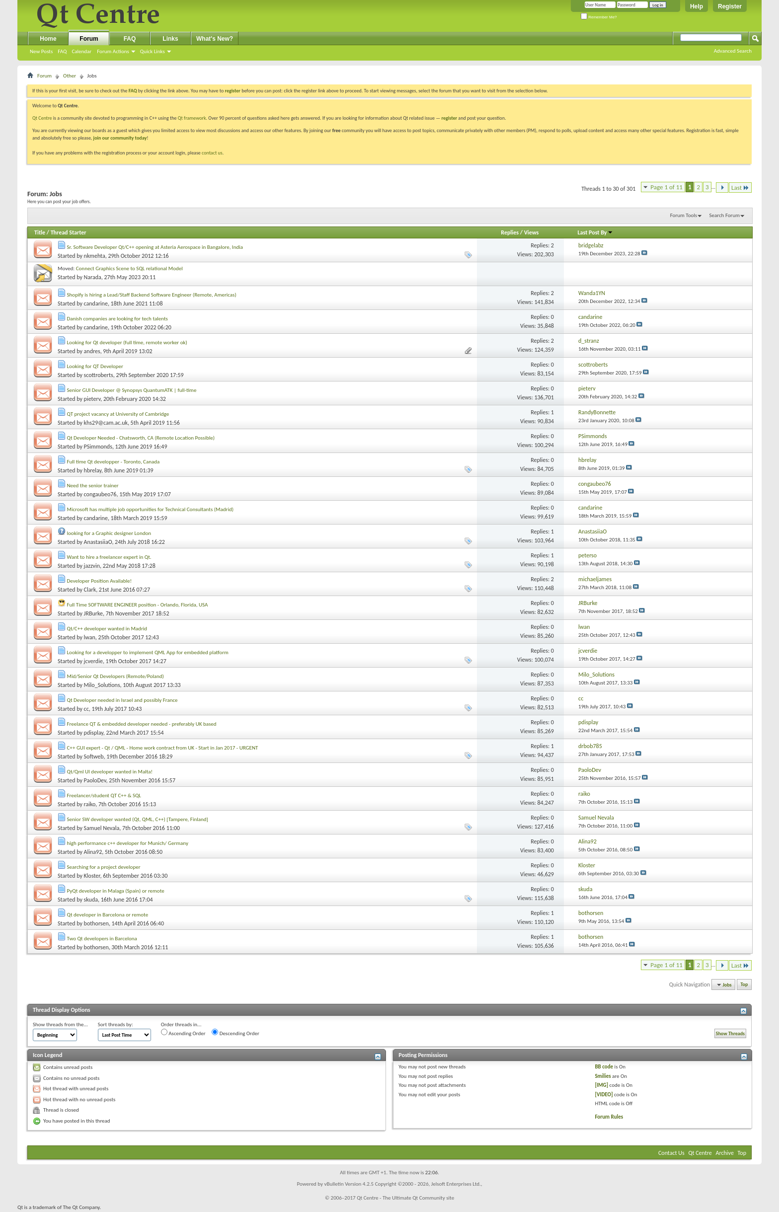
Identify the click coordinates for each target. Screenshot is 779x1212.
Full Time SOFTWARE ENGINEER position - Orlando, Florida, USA (137, 605)
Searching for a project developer (104, 867)
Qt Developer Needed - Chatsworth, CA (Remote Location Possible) (141, 438)
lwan (89, 637)
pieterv (92, 398)
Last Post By (595, 232)
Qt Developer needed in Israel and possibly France (122, 700)
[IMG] (601, 1085)
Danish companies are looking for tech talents (117, 318)
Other (69, 76)
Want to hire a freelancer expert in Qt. (109, 557)
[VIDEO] (604, 1094)
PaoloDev (95, 780)
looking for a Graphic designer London (109, 533)
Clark (90, 589)
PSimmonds (98, 446)
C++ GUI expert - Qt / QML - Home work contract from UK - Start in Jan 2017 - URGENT (162, 748)
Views (531, 232)
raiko (90, 804)
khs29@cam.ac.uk (106, 422)
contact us (212, 153)
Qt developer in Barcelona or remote (108, 914)
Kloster (92, 875)
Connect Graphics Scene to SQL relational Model (129, 268)
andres (92, 351)
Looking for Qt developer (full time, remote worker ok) (127, 342)
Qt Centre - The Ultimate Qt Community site (405, 1198)
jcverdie (93, 661)
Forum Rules (609, 1117)
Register (730, 6)
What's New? (214, 38)
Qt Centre (42, 118)
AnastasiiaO (98, 541)
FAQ (62, 51)
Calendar (81, 51)
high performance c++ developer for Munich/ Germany (127, 843)
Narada (92, 277)
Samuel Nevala (102, 828)
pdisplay (93, 732)
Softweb (94, 756)
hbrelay (92, 470)
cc (86, 708)
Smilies (603, 1076)
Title (39, 232)
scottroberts (98, 375)
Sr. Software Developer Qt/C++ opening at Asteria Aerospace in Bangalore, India (155, 247)
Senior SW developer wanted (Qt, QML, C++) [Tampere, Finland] (137, 819)
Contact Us (671, 1152)
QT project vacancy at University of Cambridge (118, 414)
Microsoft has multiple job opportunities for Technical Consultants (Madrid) (150, 509)
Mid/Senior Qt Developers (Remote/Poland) (115, 676)
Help (696, 6)
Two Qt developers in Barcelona (102, 938)
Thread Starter (68, 232)
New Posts (41, 51)
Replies (510, 232)
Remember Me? (599, 17)
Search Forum (724, 215)
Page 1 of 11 (666, 187)
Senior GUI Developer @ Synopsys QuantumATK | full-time (132, 390)
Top (744, 985)
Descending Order (235, 1033)
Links (170, 38)
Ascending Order (183, 1033)
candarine (96, 303)
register (449, 118)
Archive (725, 1152)
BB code (604, 1066)
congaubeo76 (100, 494)
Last (740, 187)
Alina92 (93, 851)
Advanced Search (733, 51)
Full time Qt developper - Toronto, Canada (113, 461)
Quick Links (152, 51)
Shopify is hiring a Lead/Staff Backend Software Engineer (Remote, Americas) (151, 295)
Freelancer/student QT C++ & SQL (104, 795)
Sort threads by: (115, 1024)
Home (48, 38)
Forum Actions (113, 51)
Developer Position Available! (99, 581)
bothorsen (96, 923)
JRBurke (93, 613)
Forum (88, 38)
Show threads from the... (60, 1024)
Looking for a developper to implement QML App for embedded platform (148, 652)
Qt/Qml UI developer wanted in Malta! (110, 771)
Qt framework (192, 118)
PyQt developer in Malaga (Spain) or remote (115, 891)
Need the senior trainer (93, 485)
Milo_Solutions (102, 685)
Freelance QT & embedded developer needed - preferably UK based (142, 724)
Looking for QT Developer (95, 366)
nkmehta (94, 255)
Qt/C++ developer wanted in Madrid (107, 628)
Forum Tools (683, 215)
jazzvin (92, 565)
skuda (91, 899)
